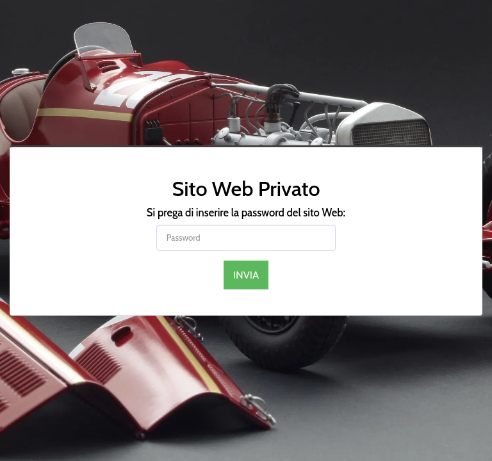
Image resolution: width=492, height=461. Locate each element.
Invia (246, 274)
